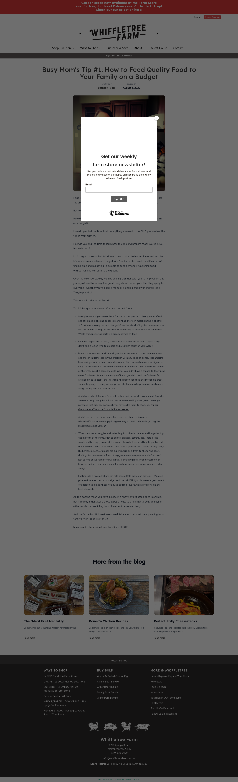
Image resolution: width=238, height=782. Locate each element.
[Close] (156, 118)
